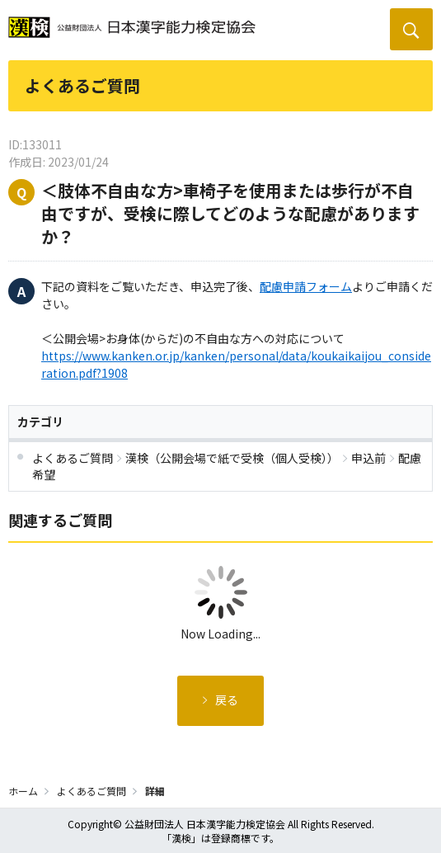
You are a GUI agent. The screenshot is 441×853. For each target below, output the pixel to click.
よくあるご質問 (91, 791)
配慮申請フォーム (306, 286)
